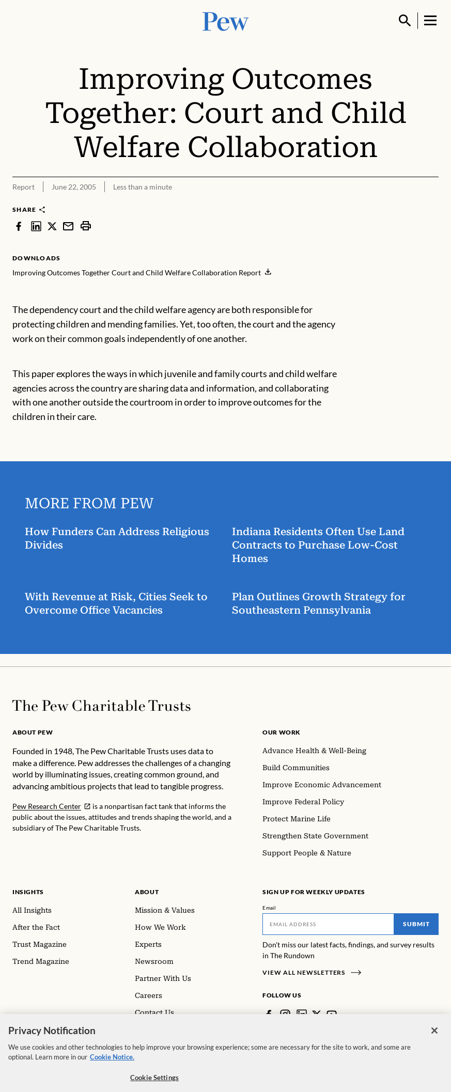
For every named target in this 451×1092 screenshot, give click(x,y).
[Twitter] (316, 1014)
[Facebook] (268, 1014)
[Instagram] (285, 1014)
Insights (28, 892)
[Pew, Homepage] (226, 20)
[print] (86, 226)
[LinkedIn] (302, 1014)
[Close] (434, 1037)
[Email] (328, 924)
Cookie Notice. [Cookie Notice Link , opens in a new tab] (112, 1064)
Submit (416, 924)
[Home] (101, 705)
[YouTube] (331, 1014)
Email (269, 907)
